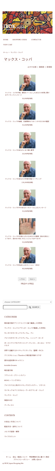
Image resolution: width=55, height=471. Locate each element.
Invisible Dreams (10, 365)
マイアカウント (10, 436)
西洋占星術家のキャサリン (14, 360)
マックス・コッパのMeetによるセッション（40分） (22, 265)
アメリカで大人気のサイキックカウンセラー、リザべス (24, 385)
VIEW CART (7, 45)
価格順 (41, 67)
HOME (5, 40)
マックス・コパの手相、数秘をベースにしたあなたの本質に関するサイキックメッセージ (27, 93)
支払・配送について (20, 457)
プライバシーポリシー (21, 459)
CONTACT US (36, 40)
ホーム (5, 52)
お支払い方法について (12, 421)
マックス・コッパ (17, 52)
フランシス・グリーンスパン (15, 375)
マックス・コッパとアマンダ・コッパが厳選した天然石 (24, 328)
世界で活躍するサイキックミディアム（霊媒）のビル (24, 350)
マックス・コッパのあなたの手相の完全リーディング (23, 179)
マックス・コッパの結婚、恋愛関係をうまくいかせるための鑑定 (27, 121)
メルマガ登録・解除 (11, 431)
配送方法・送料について (13, 426)
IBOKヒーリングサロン (12, 380)
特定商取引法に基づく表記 (39, 457)
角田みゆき (8, 400)
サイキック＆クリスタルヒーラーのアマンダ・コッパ (24, 390)
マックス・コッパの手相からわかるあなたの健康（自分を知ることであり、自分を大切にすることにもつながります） (27, 237)
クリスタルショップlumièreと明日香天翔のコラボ (22, 355)
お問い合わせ (37, 459)
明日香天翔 (8, 370)
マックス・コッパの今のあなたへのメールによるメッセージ (25, 207)
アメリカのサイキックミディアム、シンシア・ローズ (23, 338)
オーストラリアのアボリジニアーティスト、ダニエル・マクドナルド (27, 344)
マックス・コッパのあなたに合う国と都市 (19, 150)
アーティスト (9, 405)
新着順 (49, 67)
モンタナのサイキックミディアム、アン (19, 333)
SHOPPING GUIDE (20, 40)
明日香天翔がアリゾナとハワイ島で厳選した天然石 (23, 323)
